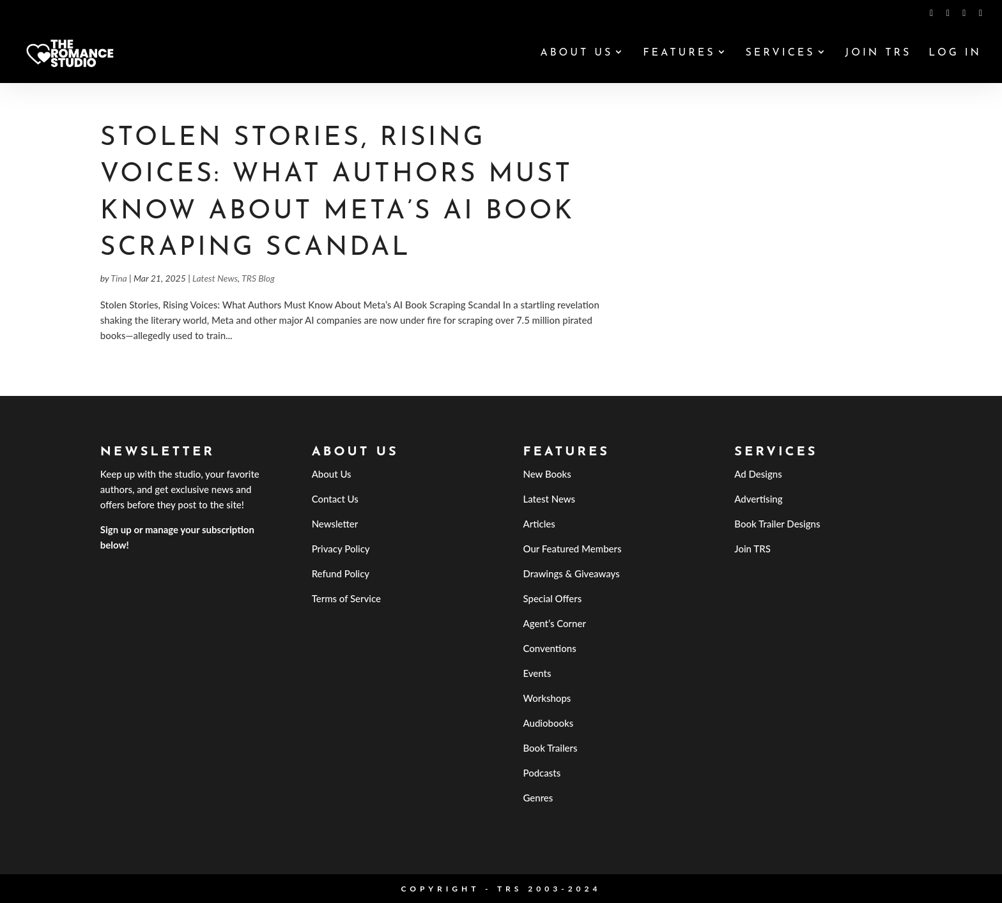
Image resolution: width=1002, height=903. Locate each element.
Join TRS (878, 53)
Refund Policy (341, 573)
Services (780, 53)
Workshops (547, 698)
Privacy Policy (341, 548)
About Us (576, 53)
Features (679, 53)
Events (537, 673)
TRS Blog (258, 278)
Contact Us (335, 499)
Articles (539, 523)
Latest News (215, 278)
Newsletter (335, 523)
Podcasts (541, 772)
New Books (547, 474)
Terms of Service (346, 598)
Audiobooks (548, 723)
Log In (955, 53)
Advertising (758, 499)
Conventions (549, 648)
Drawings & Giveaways (571, 573)
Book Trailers (550, 748)
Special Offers (552, 598)
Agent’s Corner (554, 623)
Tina (119, 278)
